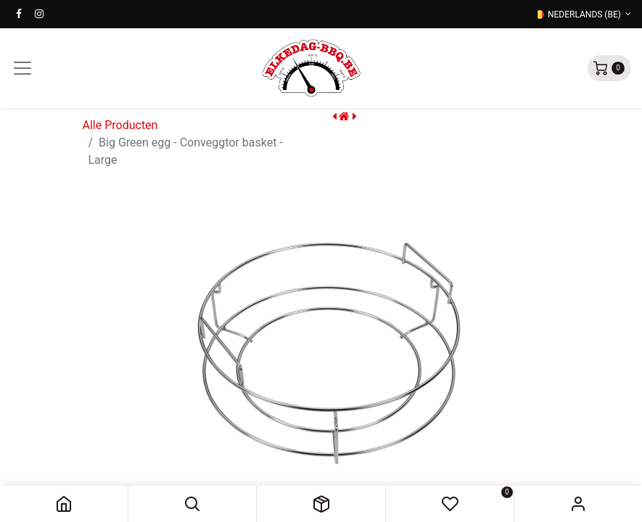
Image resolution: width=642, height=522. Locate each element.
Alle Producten (120, 125)
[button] (192, 504)
